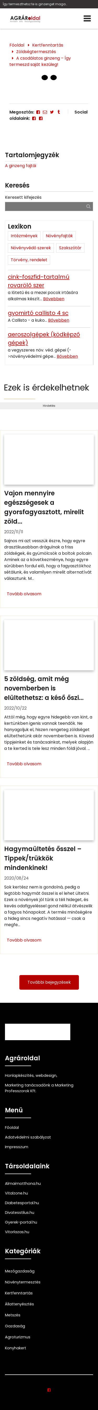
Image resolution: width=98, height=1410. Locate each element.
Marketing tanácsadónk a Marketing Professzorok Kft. (39, 1088)
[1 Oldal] (53, 77)
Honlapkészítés (19, 1075)
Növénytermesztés (23, 1282)
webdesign (46, 1075)
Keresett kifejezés (23, 197)
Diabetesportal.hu (22, 1202)
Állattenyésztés (19, 1304)
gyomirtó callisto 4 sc (38, 313)
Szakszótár (70, 248)
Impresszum (16, 1146)
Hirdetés (49, 406)
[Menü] (87, 18)
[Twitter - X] (52, 112)
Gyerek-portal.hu (21, 1222)
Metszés (12, 1315)
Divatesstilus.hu (19, 1212)
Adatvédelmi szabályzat (28, 1137)
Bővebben (53, 299)
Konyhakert (15, 1348)
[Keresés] (88, 206)
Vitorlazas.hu (17, 1232)
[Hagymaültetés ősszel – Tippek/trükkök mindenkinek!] (49, 870)
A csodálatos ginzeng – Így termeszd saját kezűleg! (40, 61)
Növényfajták (59, 236)
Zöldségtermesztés (36, 52)
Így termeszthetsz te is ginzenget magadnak (35, 4)
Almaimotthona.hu (23, 1183)
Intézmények (24, 236)
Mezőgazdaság (19, 1271)
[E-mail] (45, 112)
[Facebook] (38, 112)
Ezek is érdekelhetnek (46, 387)
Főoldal (16, 45)
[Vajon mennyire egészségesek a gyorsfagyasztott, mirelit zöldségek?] (49, 519)
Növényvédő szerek (31, 248)
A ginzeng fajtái (20, 166)
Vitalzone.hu (16, 1193)
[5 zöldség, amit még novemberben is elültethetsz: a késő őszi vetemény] (49, 697)
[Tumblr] (59, 112)
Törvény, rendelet (29, 260)
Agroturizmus (17, 1337)
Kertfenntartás (47, 45)
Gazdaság (15, 1326)
